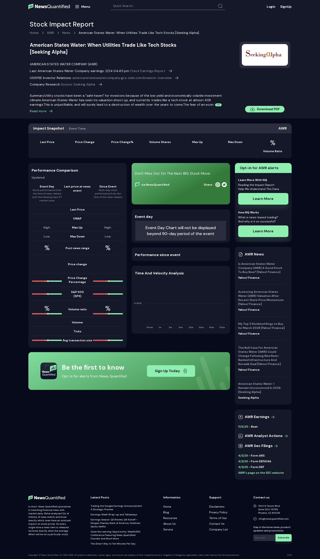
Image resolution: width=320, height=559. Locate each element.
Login (271, 6)
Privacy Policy (218, 512)
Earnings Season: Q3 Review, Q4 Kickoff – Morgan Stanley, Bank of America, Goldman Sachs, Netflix (115, 523)
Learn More (263, 198)
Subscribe (284, 537)
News (66, 33)
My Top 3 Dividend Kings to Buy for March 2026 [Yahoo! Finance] (261, 326)
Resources (170, 518)
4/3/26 (243, 455)
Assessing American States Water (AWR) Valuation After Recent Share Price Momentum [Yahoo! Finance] (261, 298)
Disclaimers (216, 506)
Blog (166, 512)
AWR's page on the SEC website (261, 473)
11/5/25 (243, 426)
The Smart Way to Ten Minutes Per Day (113, 543)
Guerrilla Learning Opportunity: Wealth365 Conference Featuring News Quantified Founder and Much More (115, 535)
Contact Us (216, 524)
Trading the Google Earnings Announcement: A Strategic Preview (116, 507)
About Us (169, 524)
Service (168, 529)
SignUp (286, 6)
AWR (50, 33)
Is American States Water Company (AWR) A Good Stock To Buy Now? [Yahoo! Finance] (260, 268)
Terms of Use (218, 518)
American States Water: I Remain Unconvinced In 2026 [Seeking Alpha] (259, 388)
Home (34, 33)
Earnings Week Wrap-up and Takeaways (114, 514)
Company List (218, 529)
